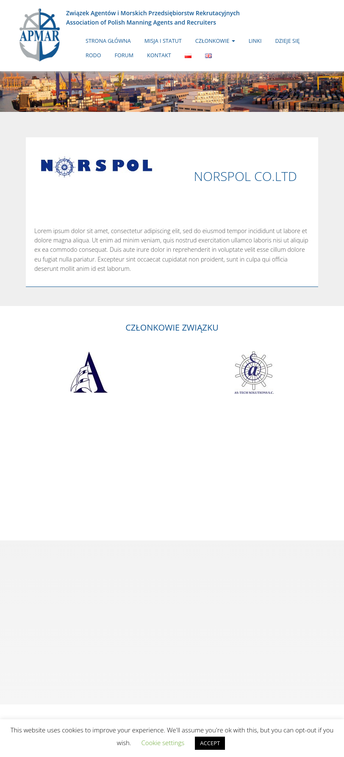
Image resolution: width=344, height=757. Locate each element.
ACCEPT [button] (210, 743)
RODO (93, 55)
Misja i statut (163, 41)
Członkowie (215, 41)
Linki (255, 41)
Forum (124, 55)
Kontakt (159, 55)
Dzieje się (287, 41)
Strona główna (108, 41)
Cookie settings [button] (162, 742)
